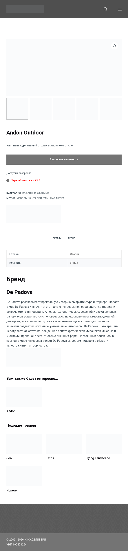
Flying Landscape (98, 458)
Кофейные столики (35, 193)
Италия (75, 254)
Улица (74, 262)
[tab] (57, 238)
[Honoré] (24, 476)
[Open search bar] (105, 9)
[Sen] (24, 444)
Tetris (50, 458)
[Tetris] (64, 444)
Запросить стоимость (64, 159)
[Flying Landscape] (104, 444)
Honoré (11, 490)
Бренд (71, 238)
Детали (57, 238)
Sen (9, 458)
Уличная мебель (54, 198)
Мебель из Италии (29, 198)
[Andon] (24, 397)
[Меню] (120, 9)
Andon (10, 411)
